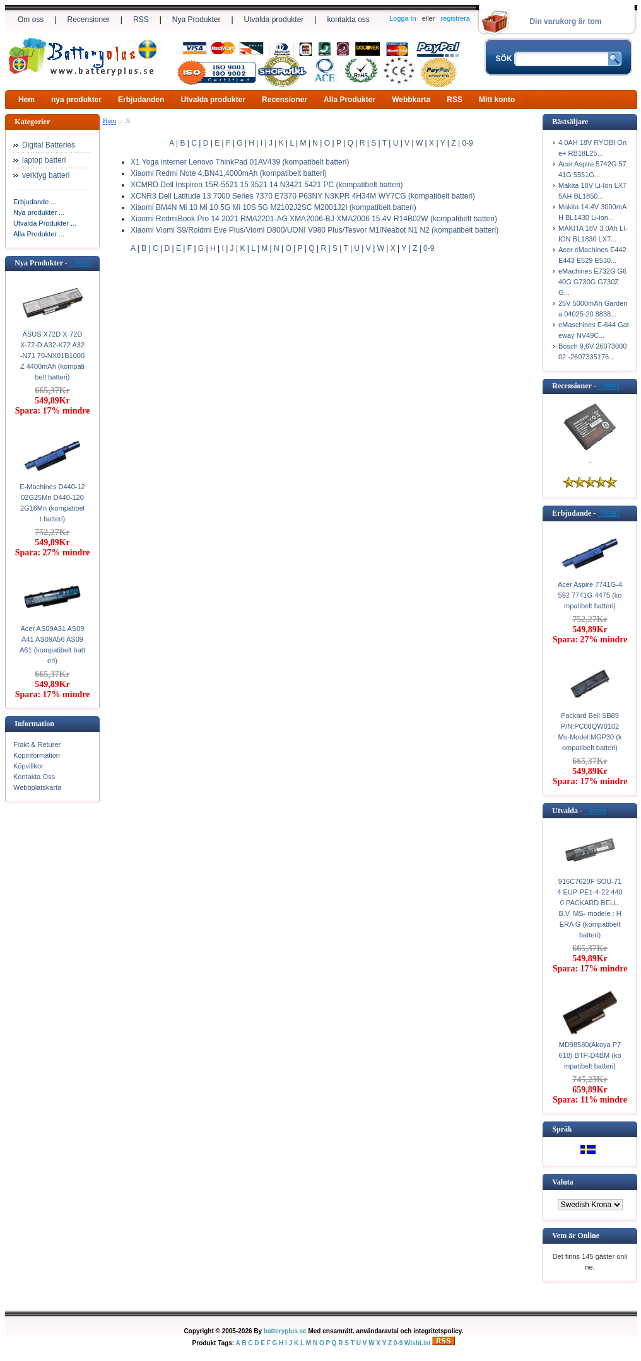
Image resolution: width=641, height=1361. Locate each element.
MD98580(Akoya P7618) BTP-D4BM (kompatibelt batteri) (589, 1055)
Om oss (31, 19)
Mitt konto (497, 99)
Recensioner (88, 19)
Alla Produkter (349, 99)
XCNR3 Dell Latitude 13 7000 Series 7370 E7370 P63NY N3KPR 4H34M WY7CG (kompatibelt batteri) (303, 196)
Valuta (562, 1182)
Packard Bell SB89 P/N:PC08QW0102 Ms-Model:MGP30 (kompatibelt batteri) (590, 731)
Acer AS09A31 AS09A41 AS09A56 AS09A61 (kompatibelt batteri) (52, 644)
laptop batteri (44, 160)
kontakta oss (348, 19)
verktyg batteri (45, 175)
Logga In (402, 18)
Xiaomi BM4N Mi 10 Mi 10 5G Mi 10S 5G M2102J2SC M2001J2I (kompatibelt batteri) (273, 207)
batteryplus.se (285, 1331)
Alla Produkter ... (38, 234)
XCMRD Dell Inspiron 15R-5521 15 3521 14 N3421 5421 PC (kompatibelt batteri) (267, 184)
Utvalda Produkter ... (44, 223)
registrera (455, 18)
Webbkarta (411, 99)
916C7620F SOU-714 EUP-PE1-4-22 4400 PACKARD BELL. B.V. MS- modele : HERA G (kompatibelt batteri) (589, 908)
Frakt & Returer (37, 744)
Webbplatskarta (37, 787)
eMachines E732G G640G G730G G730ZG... (592, 281)
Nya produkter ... (38, 212)
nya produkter (76, 99)
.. (590, 460)
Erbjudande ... (35, 202)
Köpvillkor (28, 766)
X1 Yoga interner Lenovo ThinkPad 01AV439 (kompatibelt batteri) (240, 162)
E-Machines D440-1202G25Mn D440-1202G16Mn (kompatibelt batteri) (52, 503)
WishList (417, 1343)
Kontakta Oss (34, 776)
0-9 (467, 143)
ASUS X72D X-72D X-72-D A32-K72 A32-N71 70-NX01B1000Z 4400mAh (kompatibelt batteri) (52, 355)
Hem (26, 99)
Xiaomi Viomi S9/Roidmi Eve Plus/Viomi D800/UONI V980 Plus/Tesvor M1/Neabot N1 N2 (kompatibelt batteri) (314, 230)
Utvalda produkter (274, 19)
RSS (141, 19)
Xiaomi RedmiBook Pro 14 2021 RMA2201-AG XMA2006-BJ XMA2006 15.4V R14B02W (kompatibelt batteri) (314, 218)
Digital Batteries (48, 145)
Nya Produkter (196, 19)
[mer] (80, 262)
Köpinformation (36, 755)
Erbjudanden (141, 99)
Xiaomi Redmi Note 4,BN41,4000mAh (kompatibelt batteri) (229, 173)
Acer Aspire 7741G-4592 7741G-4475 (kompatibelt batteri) (590, 595)
